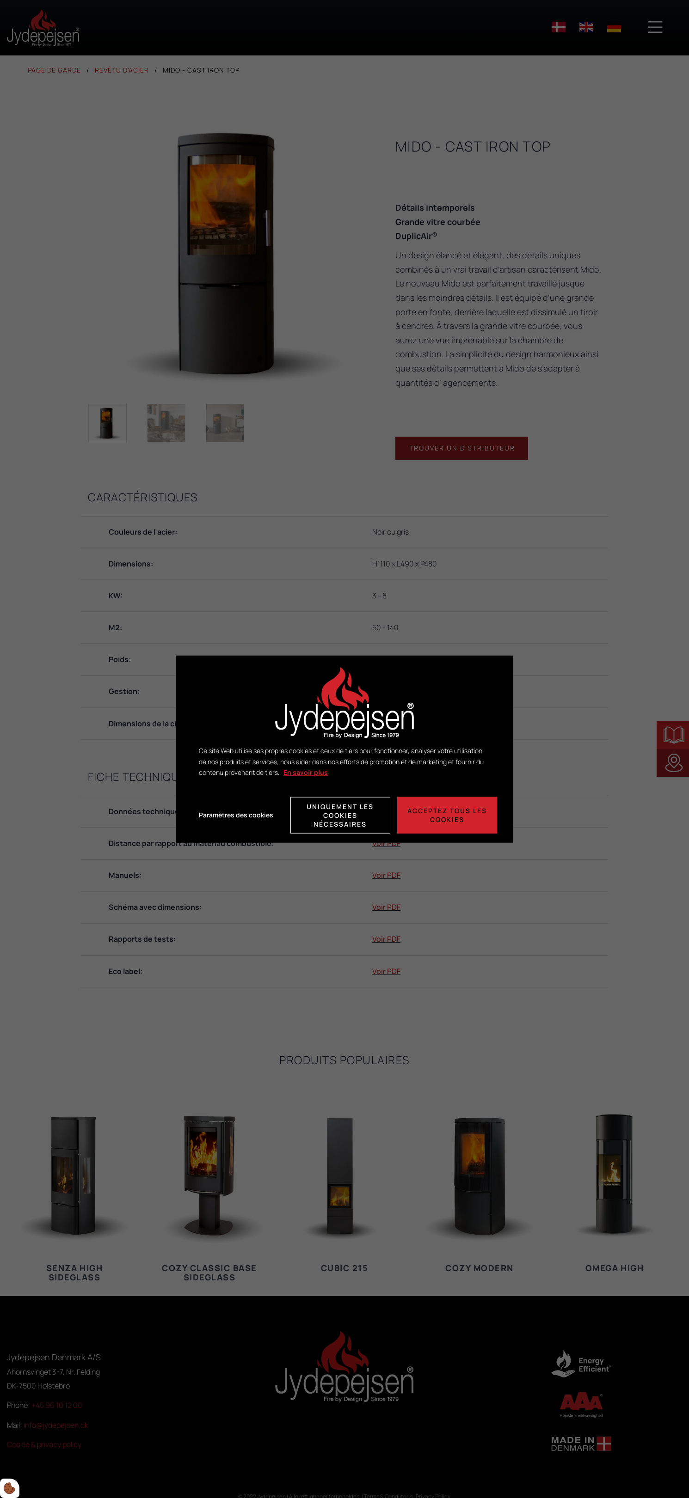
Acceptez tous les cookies (447, 815)
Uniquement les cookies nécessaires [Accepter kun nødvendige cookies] (340, 815)
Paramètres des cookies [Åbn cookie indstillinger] (236, 814)
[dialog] (344, 749)
